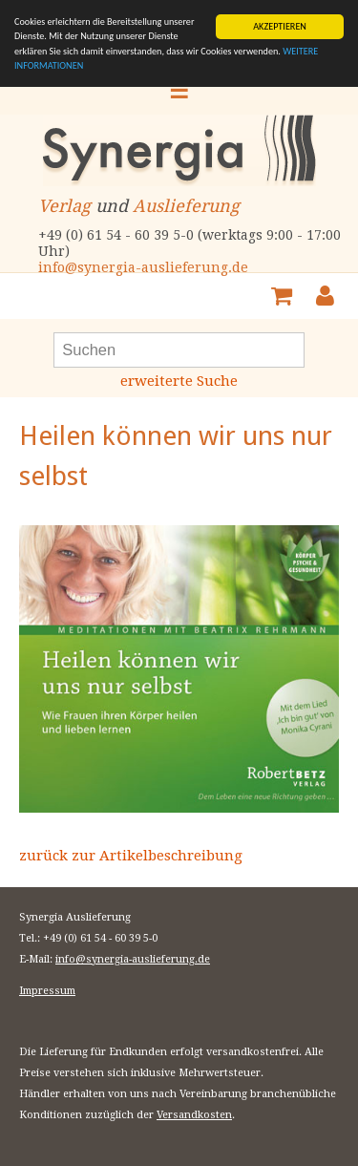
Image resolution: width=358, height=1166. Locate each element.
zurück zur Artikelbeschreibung (130, 855)
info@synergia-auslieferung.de (143, 267)
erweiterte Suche (179, 381)
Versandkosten (194, 1115)
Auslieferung (186, 206)
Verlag (64, 206)
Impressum (47, 991)
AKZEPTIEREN (279, 26)
